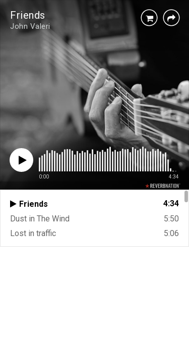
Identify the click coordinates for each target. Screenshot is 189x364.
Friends (27, 15)
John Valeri (30, 26)
